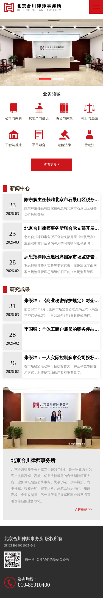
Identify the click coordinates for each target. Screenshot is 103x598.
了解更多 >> (83, 509)
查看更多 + (52, 164)
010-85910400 (34, 585)
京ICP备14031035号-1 (19, 545)
